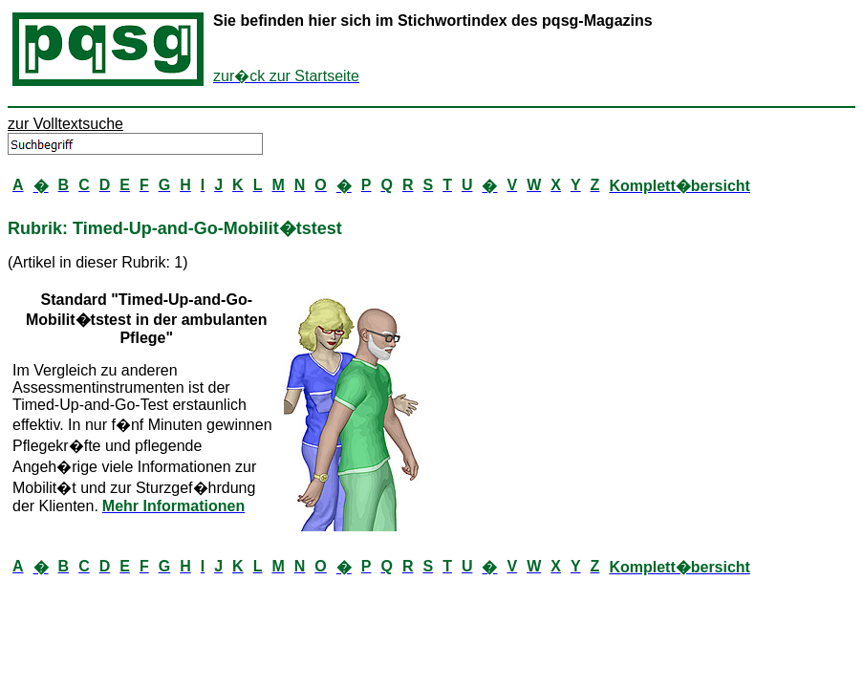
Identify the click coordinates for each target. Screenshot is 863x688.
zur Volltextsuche (65, 124)
